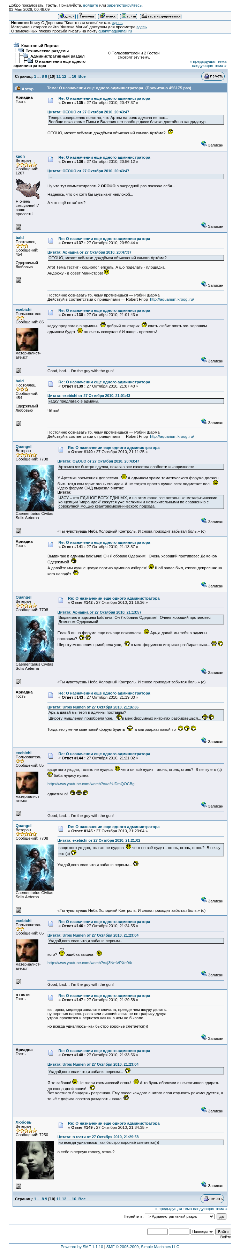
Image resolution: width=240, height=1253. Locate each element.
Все (82, 76)
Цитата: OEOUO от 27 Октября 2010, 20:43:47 (88, 112)
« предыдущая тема (208, 61)
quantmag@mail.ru (115, 31)
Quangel (23, 446)
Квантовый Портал (40, 46)
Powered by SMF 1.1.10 (82, 1247)
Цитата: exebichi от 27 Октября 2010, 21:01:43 (88, 395)
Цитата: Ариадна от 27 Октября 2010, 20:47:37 (89, 252)
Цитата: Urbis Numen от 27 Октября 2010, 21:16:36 (92, 707)
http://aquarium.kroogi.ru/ (172, 299)
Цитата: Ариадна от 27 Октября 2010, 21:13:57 (100, 612)
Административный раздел (57, 56)
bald (20, 237)
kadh (20, 156)
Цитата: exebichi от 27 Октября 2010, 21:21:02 (99, 840)
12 (64, 76)
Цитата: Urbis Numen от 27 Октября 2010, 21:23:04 (92, 935)
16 (74, 76)
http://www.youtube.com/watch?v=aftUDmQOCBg (91, 784)
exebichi (23, 309)
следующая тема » (209, 65)
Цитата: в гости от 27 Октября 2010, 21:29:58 (98, 1137)
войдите (90, 5)
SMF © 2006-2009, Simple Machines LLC (142, 1247)
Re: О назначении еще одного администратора (104, 98)
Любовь (23, 1122)
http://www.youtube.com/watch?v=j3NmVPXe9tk (89, 963)
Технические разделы (47, 51)
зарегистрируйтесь (124, 5)
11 (59, 76)
